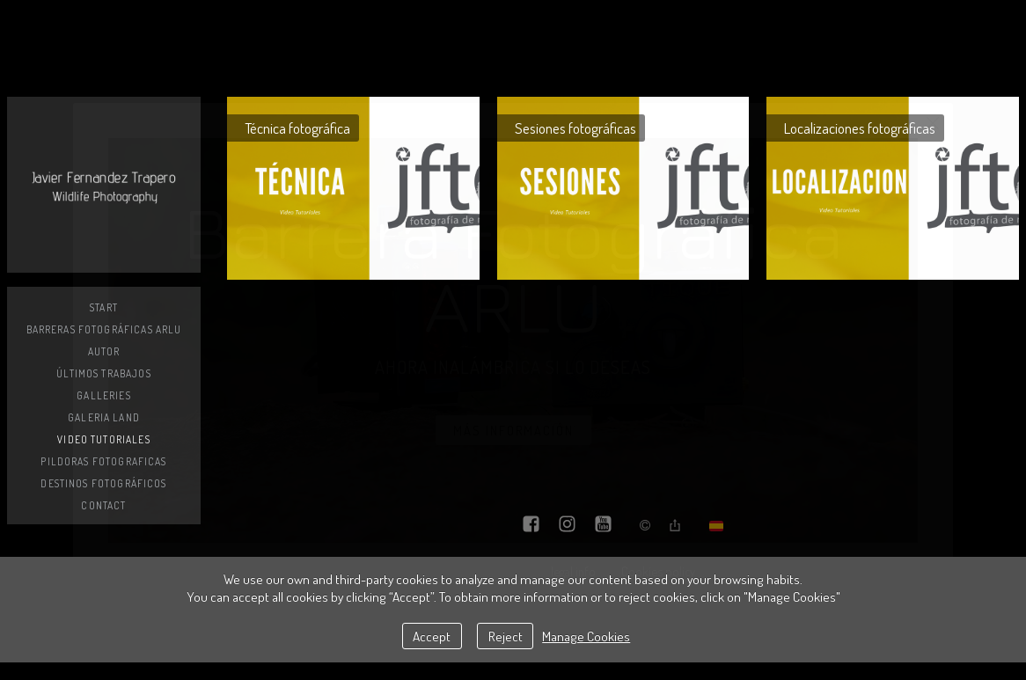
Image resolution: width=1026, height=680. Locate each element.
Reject (505, 636)
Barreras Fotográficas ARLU (104, 329)
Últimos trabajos (103, 373)
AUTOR (104, 351)
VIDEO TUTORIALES (103, 439)
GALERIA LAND (104, 417)
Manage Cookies (586, 636)
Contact (103, 505)
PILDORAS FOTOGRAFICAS (103, 461)
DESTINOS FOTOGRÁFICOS (103, 483)
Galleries (103, 395)
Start (104, 307)
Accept (432, 636)
